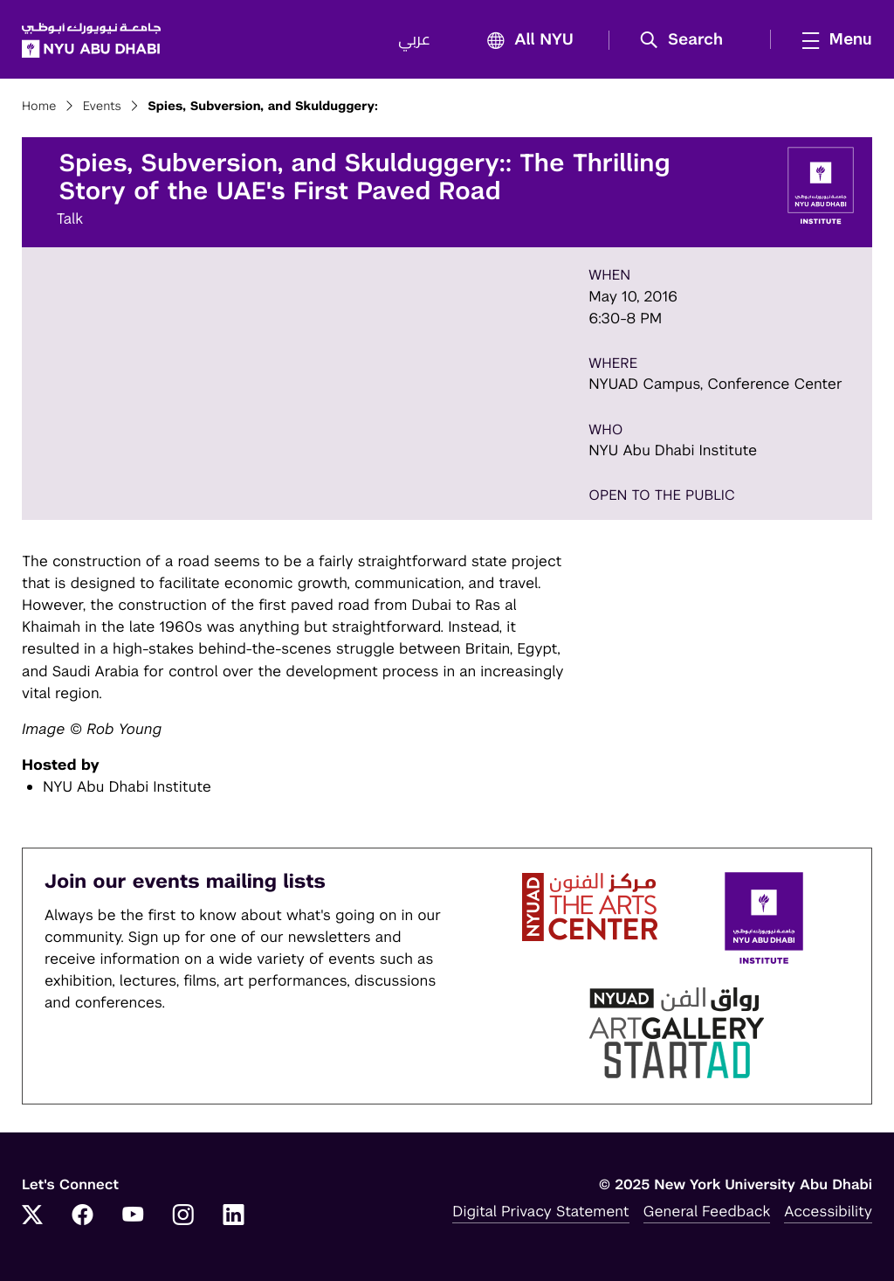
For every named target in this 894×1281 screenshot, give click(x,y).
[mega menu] (832, 39)
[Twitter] (32, 1216)
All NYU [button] (525, 41)
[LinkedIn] (234, 1216)
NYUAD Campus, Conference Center (715, 383)
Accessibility (828, 1211)
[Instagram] (183, 1216)
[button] (687, 40)
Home (39, 106)
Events (102, 106)
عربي (414, 40)
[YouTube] (133, 1216)
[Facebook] (83, 1216)
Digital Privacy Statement (540, 1211)
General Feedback (707, 1211)
